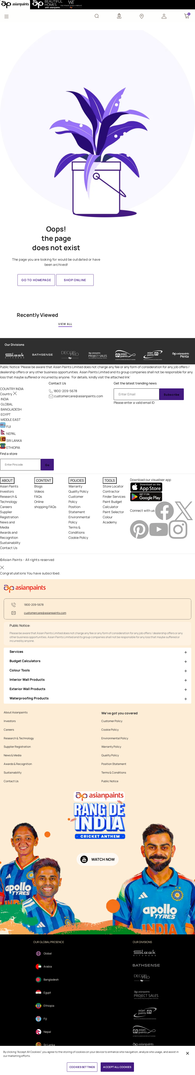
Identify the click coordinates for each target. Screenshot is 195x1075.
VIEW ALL (65, 324)
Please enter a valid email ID (134, 402)
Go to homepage (36, 280)
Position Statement (113, 764)
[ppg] (146, 1013)
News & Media (12, 755)
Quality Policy (78, 491)
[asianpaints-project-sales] (98, 355)
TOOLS (110, 480)
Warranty (75, 486)
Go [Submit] (47, 465)
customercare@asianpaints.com (78, 396)
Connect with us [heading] (142, 510)
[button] (164, 16)
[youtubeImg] (159, 529)
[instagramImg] (178, 529)
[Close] (187, 1053)
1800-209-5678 (65, 391)
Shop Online (75, 280)
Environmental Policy (114, 738)
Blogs (38, 486)
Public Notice (109, 781)
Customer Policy (111, 721)
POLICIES (77, 480)
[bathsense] (42, 355)
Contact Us (57, 383)
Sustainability (10, 542)
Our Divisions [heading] (14, 344)
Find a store (8, 453)
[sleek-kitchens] (15, 355)
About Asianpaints (15, 712)
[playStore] (146, 496)
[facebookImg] (164, 510)
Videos (39, 491)
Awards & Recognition (18, 764)
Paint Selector (113, 512)
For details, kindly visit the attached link (101, 377)
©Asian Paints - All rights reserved (27, 559)
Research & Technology (19, 738)
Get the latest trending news (135, 383)
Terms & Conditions (113, 772)
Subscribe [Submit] (171, 395)
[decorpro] (146, 978)
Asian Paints (9, 486)
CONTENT (43, 480)
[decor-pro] (70, 355)
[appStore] (146, 486)
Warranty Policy (111, 747)
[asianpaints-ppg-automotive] (125, 355)
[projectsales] (146, 994)
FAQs (38, 496)
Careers (6, 507)
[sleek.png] (146, 952)
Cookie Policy (78, 537)
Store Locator (113, 486)
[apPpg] (146, 1031)
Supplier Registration (17, 747)
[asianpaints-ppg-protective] (153, 355)
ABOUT (7, 480)
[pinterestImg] (139, 529)
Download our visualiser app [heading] (150, 479)
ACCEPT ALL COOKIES (117, 1067)
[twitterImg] (183, 510)
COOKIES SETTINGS (82, 1067)
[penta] (181, 355)
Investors (7, 491)
